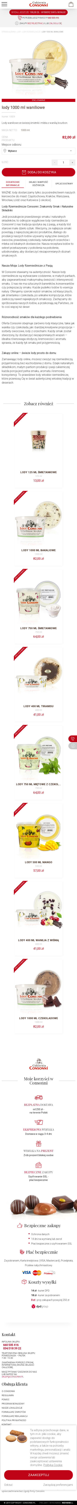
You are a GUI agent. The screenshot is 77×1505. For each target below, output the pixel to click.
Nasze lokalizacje (12, 1408)
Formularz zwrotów (14, 1412)
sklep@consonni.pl (13, 1377)
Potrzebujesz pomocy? (38, 18)
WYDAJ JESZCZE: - (38, 12)
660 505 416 (11, 1345)
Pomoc (5, 1399)
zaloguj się (55, 23)
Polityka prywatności (14, 1420)
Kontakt (6, 1424)
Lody (19, 32)
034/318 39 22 (12, 1348)
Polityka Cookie (52, 1465)
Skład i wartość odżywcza (38, 184)
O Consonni (8, 1391)
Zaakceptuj (38, 1475)
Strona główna (9, 32)
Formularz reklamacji (15, 1416)
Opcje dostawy (64, 183)
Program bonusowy (13, 1404)
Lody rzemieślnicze (31, 32)
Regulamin (8, 1395)
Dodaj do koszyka (38, 172)
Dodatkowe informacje (13, 184)
